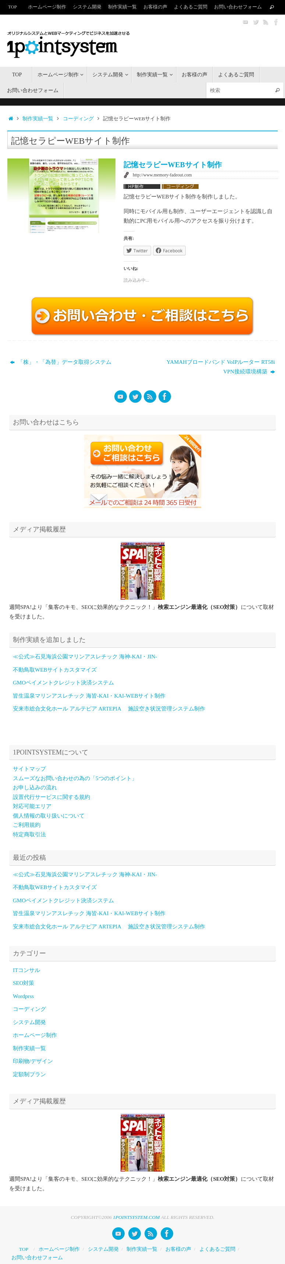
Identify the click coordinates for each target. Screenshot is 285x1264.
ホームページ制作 (47, 7)
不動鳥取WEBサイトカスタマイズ (55, 670)
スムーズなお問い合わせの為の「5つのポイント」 (75, 778)
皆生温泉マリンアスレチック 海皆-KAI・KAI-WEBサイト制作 (89, 696)
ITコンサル (26, 970)
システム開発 (87, 7)
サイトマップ (29, 769)
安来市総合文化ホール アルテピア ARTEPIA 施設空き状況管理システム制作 (109, 709)
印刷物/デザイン (33, 1061)
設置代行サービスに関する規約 (51, 797)
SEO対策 (23, 983)
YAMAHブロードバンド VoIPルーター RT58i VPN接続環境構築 (222, 367)
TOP (12, 7)
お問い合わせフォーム (238, 7)
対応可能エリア (32, 806)
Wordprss (23, 996)
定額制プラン (29, 1074)
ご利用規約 (26, 825)
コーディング (78, 118)
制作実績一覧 (122, 7)
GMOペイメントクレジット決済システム (63, 683)
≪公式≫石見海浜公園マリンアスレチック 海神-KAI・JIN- (85, 657)
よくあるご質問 (190, 7)
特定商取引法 (29, 834)
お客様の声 (155, 7)
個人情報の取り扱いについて (49, 816)
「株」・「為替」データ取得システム (60, 362)
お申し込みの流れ (35, 787)
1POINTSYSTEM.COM (136, 1217)
